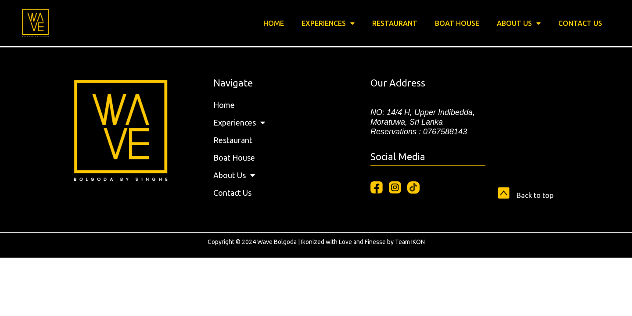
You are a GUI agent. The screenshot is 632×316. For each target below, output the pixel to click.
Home (273, 23)
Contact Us (580, 23)
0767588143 (445, 131)
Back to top (535, 195)
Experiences (328, 23)
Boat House (457, 23)
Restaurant (394, 23)
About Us (519, 23)
